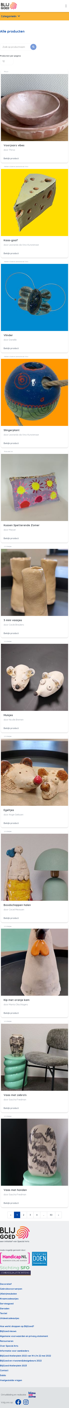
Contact (4, 1370)
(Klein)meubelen (8, 1293)
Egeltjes (9, 810)
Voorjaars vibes (14, 145)
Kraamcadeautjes (9, 1298)
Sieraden (4, 1308)
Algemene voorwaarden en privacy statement (24, 1336)
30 (51, 1215)
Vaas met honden (15, 1190)
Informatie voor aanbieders (14, 1350)
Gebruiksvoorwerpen (11, 1288)
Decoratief (6, 1284)
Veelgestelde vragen (11, 1380)
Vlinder (8, 335)
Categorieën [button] (8, 16)
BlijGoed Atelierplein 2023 (13, 1365)
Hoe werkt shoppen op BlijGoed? (17, 1326)
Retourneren (6, 1341)
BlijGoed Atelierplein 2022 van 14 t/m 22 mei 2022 (25, 1355)
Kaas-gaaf (11, 240)
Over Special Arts (9, 1346)
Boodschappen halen (17, 905)
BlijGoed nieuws (8, 1331)
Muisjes (8, 715)
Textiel (3, 1313)
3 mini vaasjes (13, 620)
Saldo (3, 1375)
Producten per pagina (10, 56)
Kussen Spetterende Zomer (22, 525)
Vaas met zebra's (15, 1095)
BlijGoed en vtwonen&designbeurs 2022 (21, 1360)
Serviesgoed (6, 1303)
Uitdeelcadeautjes (9, 1318)
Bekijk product (11, 158)
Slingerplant (11, 430)
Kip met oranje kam (16, 1000)
